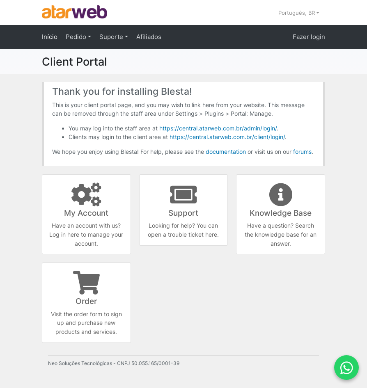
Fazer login (309, 37)
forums (302, 151)
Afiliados (148, 37)
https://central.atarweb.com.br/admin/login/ (218, 128)
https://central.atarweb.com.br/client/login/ (227, 136)
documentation (226, 151)
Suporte (112, 37)
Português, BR (297, 12)
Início (49, 37)
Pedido (77, 37)
